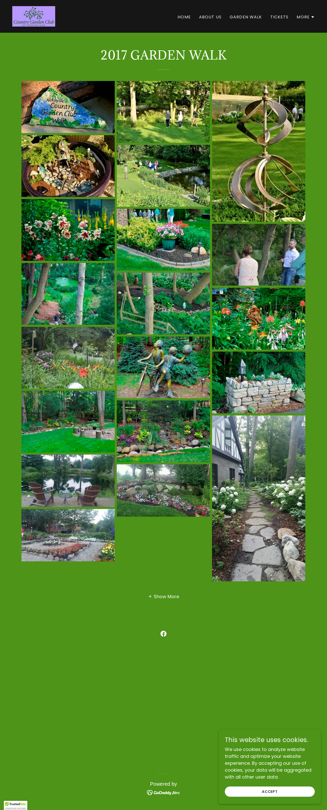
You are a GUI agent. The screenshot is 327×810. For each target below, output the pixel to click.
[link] (33, 16)
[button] (306, 17)
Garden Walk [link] (246, 17)
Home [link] (184, 17)
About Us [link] (210, 17)
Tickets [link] (279, 17)
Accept (270, 791)
